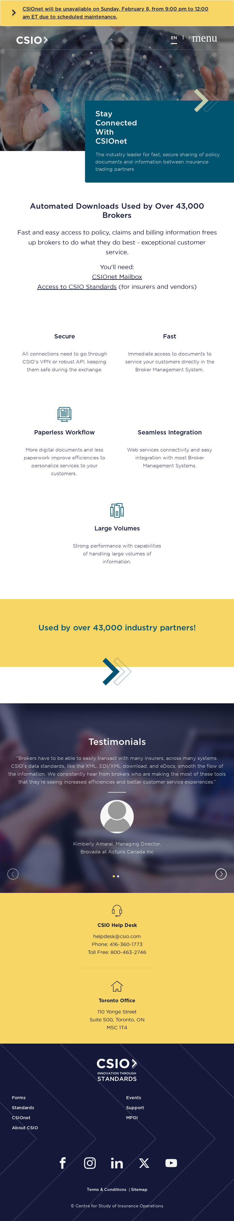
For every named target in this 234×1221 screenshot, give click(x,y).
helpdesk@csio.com (117, 936)
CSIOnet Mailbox (117, 276)
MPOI (132, 1118)
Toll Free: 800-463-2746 (117, 952)
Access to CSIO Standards (77, 286)
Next (221, 874)
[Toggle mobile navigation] (211, 38)
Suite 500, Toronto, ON (117, 1019)
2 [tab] (118, 876)
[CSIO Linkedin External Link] (118, 1164)
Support (135, 1108)
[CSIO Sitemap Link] (139, 1190)
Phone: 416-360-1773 (117, 944)
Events (133, 1098)
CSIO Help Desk (117, 925)
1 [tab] (114, 876)
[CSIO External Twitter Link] (145, 1164)
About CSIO (25, 1128)
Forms (19, 1098)
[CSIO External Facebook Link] (64, 1164)
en (174, 38)
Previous (13, 874)
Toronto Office (117, 1000)
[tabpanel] (117, 805)
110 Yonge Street (117, 1011)
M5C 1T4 (117, 1027)
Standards (23, 1108)
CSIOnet (21, 1118)
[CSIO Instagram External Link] (91, 1164)
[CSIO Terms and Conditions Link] (107, 1190)
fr (191, 38)
